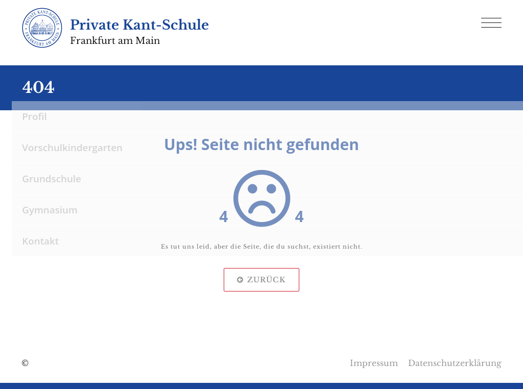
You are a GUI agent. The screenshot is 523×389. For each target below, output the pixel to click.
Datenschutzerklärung (455, 363)
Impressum (374, 363)
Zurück (261, 279)
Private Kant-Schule (139, 25)
